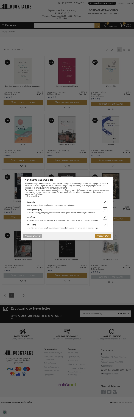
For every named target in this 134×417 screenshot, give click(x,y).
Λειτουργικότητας (34, 210)
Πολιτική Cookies (32, 196)
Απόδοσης (31, 225)
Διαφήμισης (32, 217)
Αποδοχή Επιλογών (33, 236)
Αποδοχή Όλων (103, 236)
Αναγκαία (31, 202)
